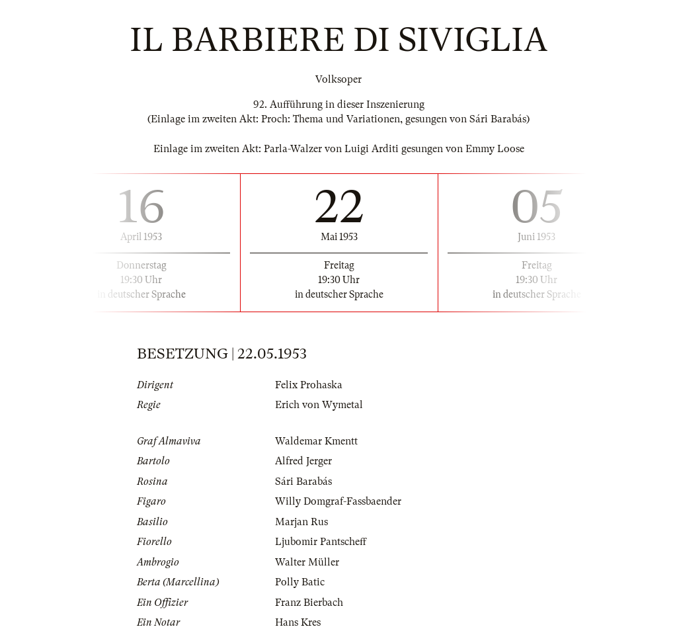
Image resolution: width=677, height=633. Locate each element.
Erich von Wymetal (319, 405)
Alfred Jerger (303, 461)
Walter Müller (307, 562)
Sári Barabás (303, 481)
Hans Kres (298, 622)
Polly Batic (300, 582)
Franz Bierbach (309, 603)
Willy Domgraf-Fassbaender (338, 501)
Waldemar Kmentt (316, 441)
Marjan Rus (301, 522)
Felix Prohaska (308, 385)
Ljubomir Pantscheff (320, 542)
